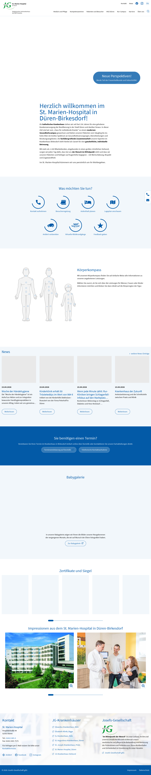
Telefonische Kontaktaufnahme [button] (94, 450)
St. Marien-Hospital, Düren (65, 749)
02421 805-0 (11, 738)
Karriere (132, 11)
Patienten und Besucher (95, 11)
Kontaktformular (9, 748)
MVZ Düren (110, 11)
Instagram (35, 755)
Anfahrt (7, 755)
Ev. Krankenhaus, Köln (64, 736)
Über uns (141, 11)
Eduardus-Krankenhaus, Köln (67, 727)
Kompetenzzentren (77, 11)
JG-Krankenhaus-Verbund (65, 754)
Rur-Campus (121, 11)
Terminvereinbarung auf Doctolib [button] (57, 450)
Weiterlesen (9, 411)
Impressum (131, 770)
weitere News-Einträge (140, 353)
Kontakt (124, 3)
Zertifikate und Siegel (75, 571)
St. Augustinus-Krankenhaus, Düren (69, 740)
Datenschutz (144, 770)
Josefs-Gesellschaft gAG (114, 752)
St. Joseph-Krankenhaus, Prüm (67, 745)
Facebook (20, 755)
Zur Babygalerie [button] (74, 543)
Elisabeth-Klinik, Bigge (64, 731)
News (131, 3)
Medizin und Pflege (60, 11)
